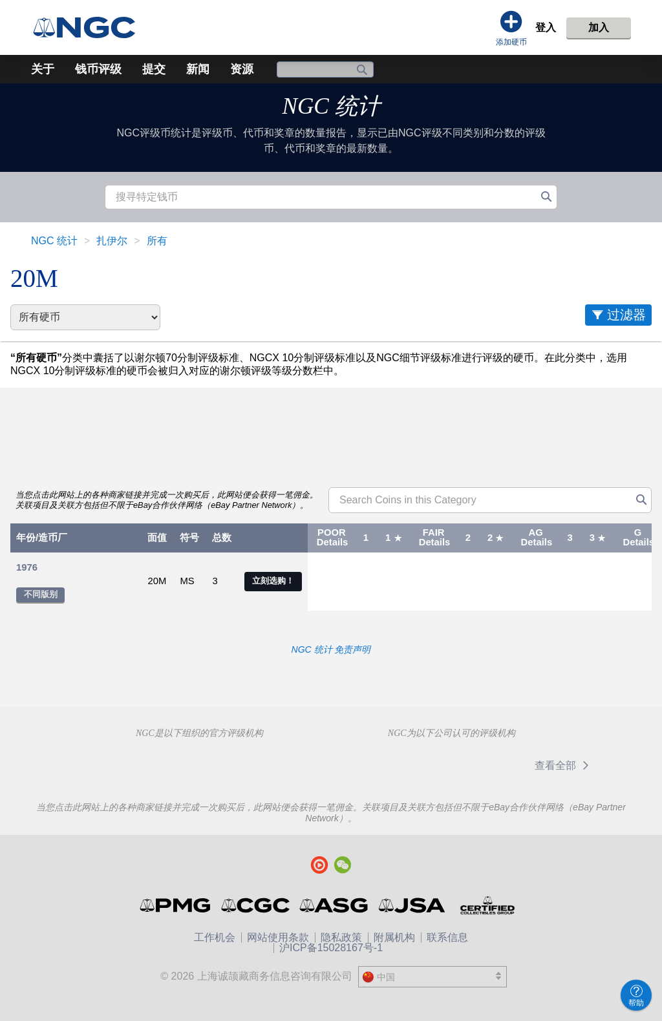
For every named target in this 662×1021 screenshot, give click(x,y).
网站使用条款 (278, 937)
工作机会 (214, 937)
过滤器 (626, 315)
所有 (157, 240)
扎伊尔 (111, 240)
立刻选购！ (273, 580)
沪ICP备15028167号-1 (331, 947)
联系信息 (447, 937)
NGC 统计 (330, 106)
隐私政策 (341, 937)
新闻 (197, 69)
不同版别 (41, 594)
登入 (545, 27)
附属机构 (394, 937)
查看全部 (564, 765)
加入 (598, 27)
